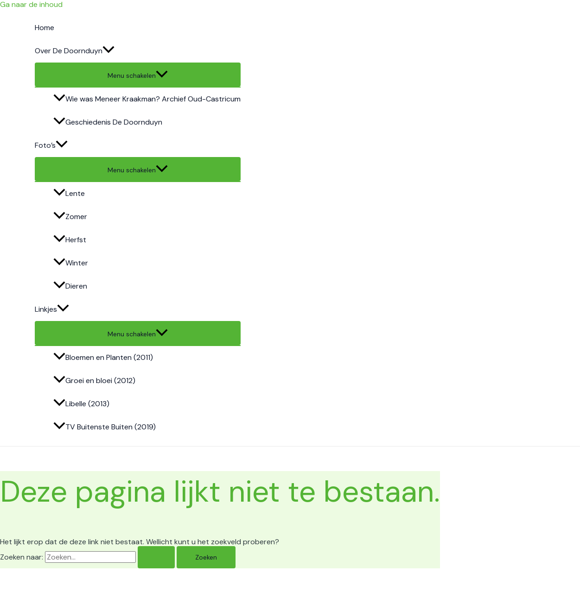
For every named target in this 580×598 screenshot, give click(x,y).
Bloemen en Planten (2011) (103, 357)
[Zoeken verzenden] (156, 557)
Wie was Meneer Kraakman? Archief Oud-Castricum (147, 99)
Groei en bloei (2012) (94, 380)
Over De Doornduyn (75, 51)
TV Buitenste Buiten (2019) (104, 427)
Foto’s (51, 145)
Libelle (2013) (81, 404)
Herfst (69, 240)
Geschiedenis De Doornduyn (107, 122)
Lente (69, 193)
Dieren (70, 286)
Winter (70, 263)
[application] (108, 51)
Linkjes (52, 309)
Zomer (70, 216)
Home (44, 27)
